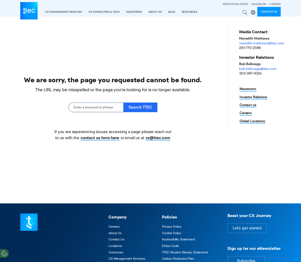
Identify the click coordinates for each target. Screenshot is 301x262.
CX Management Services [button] (63, 12)
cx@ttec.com (158, 137)
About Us (115, 233)
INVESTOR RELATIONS (235, 4)
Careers (246, 113)
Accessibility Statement (178, 239)
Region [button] (253, 12)
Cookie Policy (171, 233)
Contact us (269, 11)
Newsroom (248, 89)
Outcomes (115, 252)
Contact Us (116, 239)
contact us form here (100, 137)
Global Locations (252, 121)
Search (245, 12)
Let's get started (247, 228)
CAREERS (275, 4)
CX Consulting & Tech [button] (104, 12)
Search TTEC (140, 107)
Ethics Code (170, 246)
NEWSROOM (258, 4)
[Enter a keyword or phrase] (96, 107)
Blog (171, 12)
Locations (115, 246)
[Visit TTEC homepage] (29, 222)
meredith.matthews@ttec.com (261, 43)
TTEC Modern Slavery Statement (185, 252)
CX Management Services (126, 259)
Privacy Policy (171, 227)
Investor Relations (253, 97)
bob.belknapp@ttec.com (258, 69)
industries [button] (134, 12)
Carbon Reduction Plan (178, 259)
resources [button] (189, 12)
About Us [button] (155, 12)
